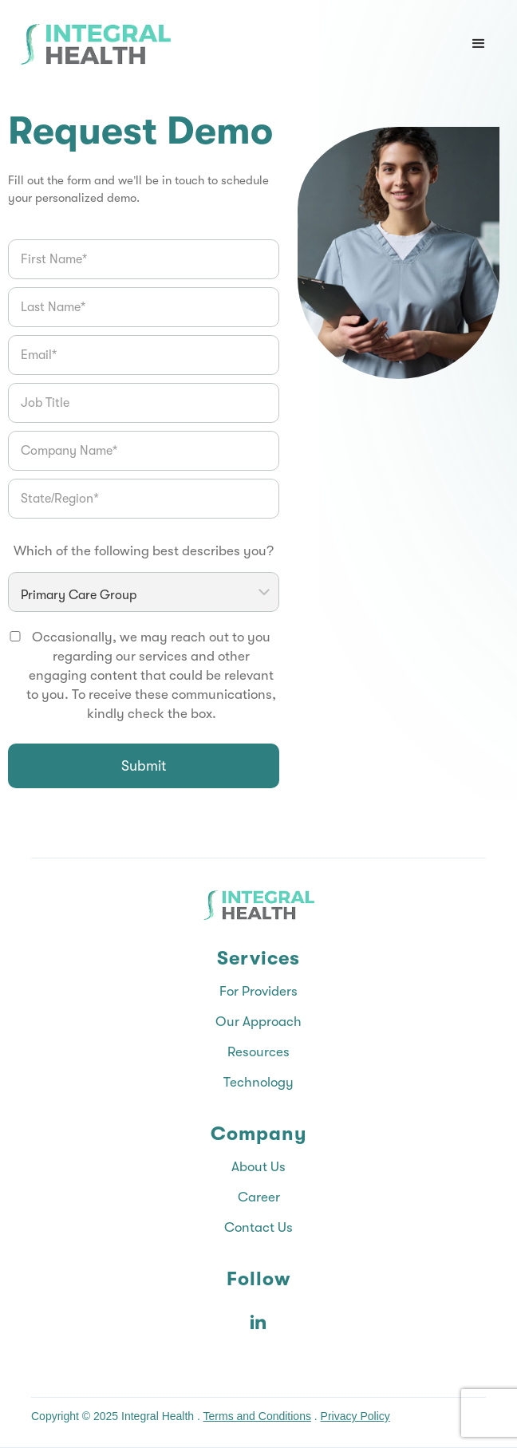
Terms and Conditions (257, 1416)
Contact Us (258, 1227)
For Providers (258, 991)
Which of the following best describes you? (144, 550)
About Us (258, 1166)
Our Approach (258, 1021)
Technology (258, 1082)
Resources (258, 1051)
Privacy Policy (355, 1416)
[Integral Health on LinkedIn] (258, 1322)
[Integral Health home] (95, 44)
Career (259, 1197)
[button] (479, 44)
